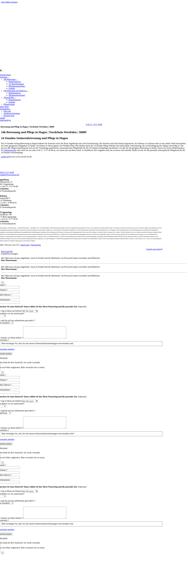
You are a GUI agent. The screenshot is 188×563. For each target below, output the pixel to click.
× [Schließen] (2, 282)
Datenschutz (36, 245)
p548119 (4, 157)
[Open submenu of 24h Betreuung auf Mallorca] (27, 91)
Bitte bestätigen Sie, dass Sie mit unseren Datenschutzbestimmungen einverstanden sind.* (38, 439)
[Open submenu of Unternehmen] (10, 109)
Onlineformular (10, 150)
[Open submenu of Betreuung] (8, 77)
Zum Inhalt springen (9, 2)
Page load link (7, 251)
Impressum (25, 245)
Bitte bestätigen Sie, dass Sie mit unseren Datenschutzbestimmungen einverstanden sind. (38, 346)
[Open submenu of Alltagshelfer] (15, 98)
